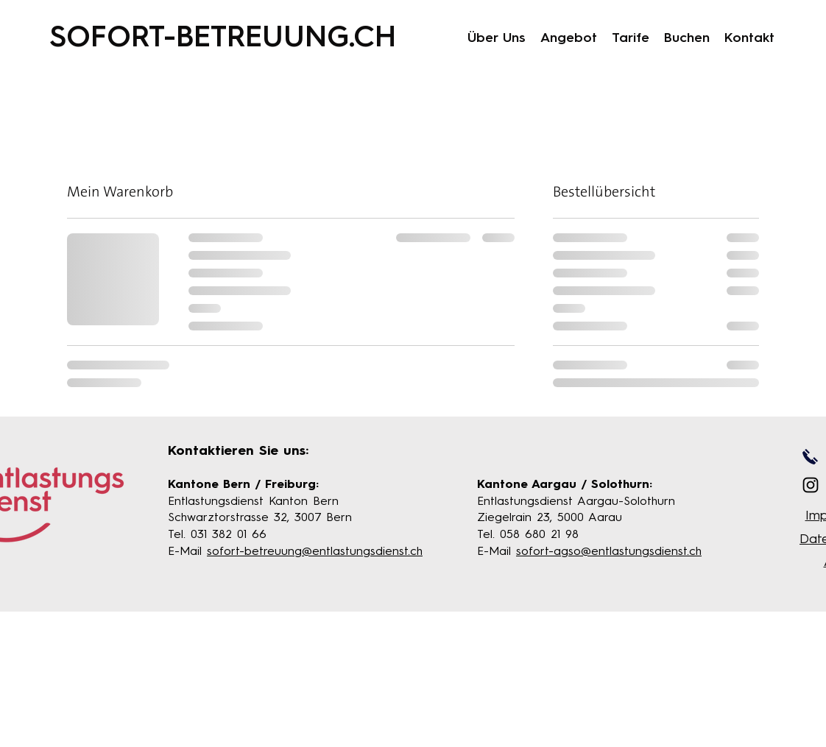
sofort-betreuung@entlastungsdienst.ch (315, 552)
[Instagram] (810, 485)
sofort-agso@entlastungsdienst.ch (609, 552)
